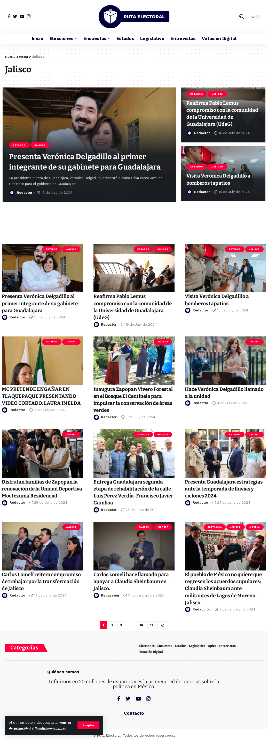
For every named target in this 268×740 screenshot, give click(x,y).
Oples (215, 647)
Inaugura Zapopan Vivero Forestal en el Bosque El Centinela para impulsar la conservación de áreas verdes (131, 399)
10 (141, 626)
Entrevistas (231, 647)
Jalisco (42, 125)
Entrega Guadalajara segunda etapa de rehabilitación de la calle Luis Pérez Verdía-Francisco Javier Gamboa (131, 492)
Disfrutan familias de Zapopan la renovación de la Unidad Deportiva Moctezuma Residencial (41, 492)
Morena (163, 527)
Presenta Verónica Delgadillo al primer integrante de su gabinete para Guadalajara (89, 152)
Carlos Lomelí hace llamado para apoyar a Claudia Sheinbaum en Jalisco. (129, 581)
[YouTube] (22, 16)
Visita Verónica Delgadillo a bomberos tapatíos (222, 179)
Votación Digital (151, 653)
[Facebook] (9, 16)
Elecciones (147, 647)
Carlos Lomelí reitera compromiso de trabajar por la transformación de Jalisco (41, 581)
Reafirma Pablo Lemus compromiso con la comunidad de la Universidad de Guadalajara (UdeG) (222, 109)
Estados (20, 125)
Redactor (25, 192)
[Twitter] (15, 16)
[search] (242, 16)
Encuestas (167, 647)
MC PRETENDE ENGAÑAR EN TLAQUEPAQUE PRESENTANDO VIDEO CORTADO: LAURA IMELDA (38, 399)
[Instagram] (29, 16)
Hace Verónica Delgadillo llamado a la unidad (218, 392)
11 (151, 626)
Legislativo (200, 647)
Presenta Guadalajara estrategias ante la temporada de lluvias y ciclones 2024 (223, 488)
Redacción (110, 595)
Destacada (215, 527)
